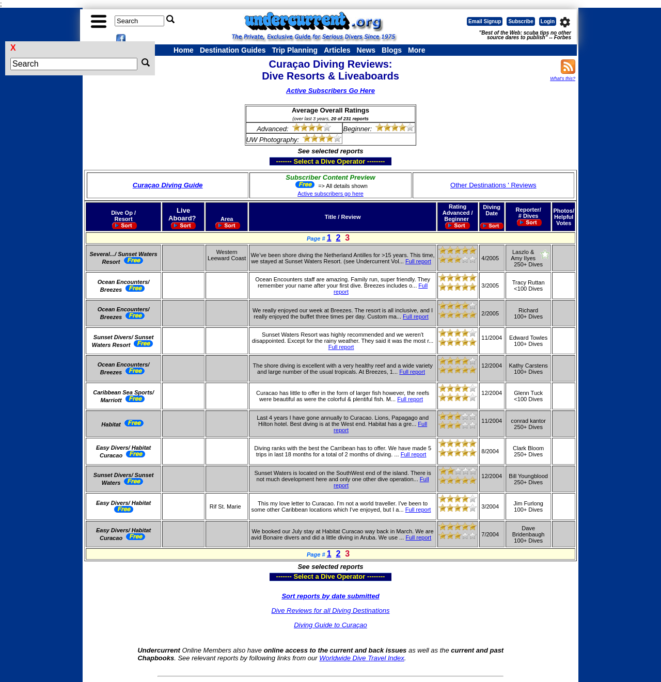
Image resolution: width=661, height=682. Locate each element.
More (416, 50)
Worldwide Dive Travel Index (361, 658)
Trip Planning (295, 50)
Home (184, 50)
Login (548, 21)
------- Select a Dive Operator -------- (280, 161)
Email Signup (484, 21)
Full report (418, 261)
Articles (337, 50)
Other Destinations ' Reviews (493, 185)
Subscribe (520, 21)
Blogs (392, 50)
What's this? (562, 78)
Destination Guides (233, 50)
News (366, 50)
